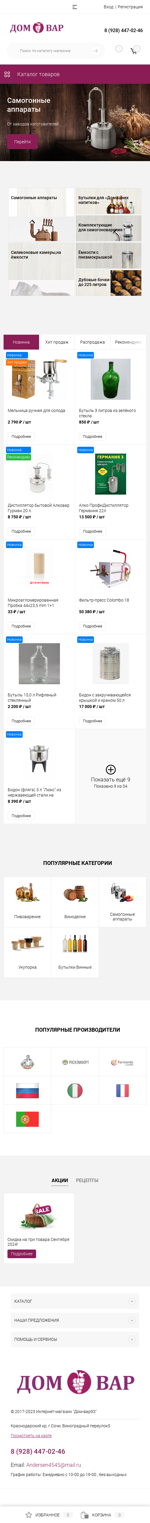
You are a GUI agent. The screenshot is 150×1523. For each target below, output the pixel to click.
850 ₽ (110, 425)
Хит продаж (57, 342)
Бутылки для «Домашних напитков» (103, 200)
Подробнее (21, 436)
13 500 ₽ (110, 520)
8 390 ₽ (39, 804)
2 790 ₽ (39, 425)
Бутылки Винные (75, 967)
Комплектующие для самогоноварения (100, 227)
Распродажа (92, 342)
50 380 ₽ (110, 614)
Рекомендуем (128, 342)
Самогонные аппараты (34, 197)
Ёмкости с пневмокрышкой (95, 254)
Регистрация (130, 6)
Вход (108, 6)
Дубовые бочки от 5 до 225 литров (98, 282)
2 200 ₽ (39, 709)
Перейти (22, 141)
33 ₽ (39, 614)
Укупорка (27, 967)
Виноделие (75, 916)
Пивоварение (27, 916)
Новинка (21, 342)
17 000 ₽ (110, 709)
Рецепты (87, 1180)
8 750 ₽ (39, 520)
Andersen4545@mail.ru (53, 1465)
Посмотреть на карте (31, 1435)
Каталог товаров (32, 74)
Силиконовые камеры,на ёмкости (36, 254)
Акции (60, 1180)
